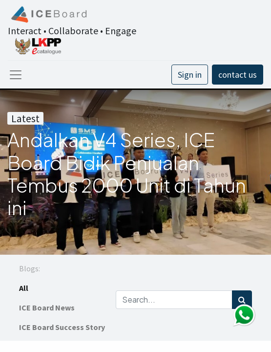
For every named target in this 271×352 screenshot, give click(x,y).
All (23, 288)
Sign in (190, 74)
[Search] (242, 299)
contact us (237, 74)
